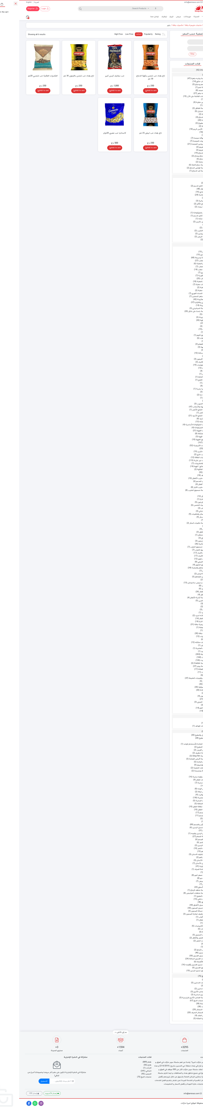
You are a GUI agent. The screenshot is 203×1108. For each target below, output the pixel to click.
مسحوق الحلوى (182, 565)
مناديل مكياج (183, 950)
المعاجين (186, 571)
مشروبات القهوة (184, 430)
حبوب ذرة (184, 395)
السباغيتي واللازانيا (183, 302)
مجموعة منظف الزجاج (179, 890)
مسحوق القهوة (182, 439)
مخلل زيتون (183, 541)
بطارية (185, 932)
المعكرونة (184, 305)
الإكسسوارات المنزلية (182, 768)
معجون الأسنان (182, 863)
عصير (186, 472)
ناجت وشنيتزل (184, 111)
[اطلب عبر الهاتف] (196, 1099)
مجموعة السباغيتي (180, 308)
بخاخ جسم (184, 815)
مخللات (189, 526)
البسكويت (186, 657)
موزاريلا (185, 126)
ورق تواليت (183, 795)
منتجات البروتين (185, 233)
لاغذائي (190, 731)
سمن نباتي (184, 511)
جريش (185, 374)
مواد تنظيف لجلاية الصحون (177, 914)
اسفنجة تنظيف (182, 753)
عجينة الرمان (183, 574)
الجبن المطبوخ (184, 123)
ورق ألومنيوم (183, 765)
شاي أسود (184, 419)
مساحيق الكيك (184, 553)
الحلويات (186, 228)
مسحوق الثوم (182, 335)
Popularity (129, 34)
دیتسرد (185, 612)
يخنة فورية (183, 275)
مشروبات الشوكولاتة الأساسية (178, 424)
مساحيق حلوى (184, 559)
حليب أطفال (183, 484)
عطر (186, 821)
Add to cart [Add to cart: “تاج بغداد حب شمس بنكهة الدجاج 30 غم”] (132, 90)
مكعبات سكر (185, 517)
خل (187, 356)
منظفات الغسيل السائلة (179, 959)
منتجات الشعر (182, 941)
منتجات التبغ (188, 976)
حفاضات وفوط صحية (182, 777)
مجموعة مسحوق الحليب (178, 490)
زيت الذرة (184, 499)
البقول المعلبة (183, 281)
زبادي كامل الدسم (181, 186)
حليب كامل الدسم (181, 216)
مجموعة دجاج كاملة (180, 165)
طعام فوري (186, 272)
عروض (159, 16)
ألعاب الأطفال (185, 920)
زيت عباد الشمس (181, 505)
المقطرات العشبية (183, 648)
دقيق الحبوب (183, 404)
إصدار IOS (15, 1093)
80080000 (190, 2)
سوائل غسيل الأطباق (182, 905)
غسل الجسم (183, 839)
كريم (186, 947)
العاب (186, 923)
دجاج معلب (183, 266)
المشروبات (188, 442)
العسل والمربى (184, 600)
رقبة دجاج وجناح (181, 156)
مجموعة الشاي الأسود (181, 416)
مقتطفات (184, 338)
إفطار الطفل (185, 594)
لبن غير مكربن (182, 222)
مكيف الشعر (183, 848)
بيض (186, 239)
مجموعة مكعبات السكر (179, 523)
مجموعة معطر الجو (182, 875)
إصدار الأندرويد (33, 1093)
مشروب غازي (183, 454)
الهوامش (186, 609)
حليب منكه (183, 219)
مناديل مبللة (183, 792)
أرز (191, 249)
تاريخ (186, 630)
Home (192, 25)
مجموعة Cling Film (180, 756)
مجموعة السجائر (183, 1009)
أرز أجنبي (186, 252)
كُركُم (186, 332)
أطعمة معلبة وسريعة (184, 257)
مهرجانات (168, 16)
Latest (119, 34)
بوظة (186, 132)
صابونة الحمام (182, 836)
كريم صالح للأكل (184, 204)
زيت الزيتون (183, 502)
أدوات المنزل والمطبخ (184, 735)
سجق (186, 105)
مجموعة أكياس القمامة (179, 759)
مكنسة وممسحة (181, 771)
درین (186, 872)
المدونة (177, 16)
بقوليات (187, 392)
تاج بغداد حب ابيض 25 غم (131, 133)
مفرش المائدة (183, 762)
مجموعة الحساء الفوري (181, 293)
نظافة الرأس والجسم (182, 824)
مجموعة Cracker (181, 663)
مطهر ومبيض (185, 881)
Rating (138, 34)
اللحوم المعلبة (182, 263)
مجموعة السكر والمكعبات (182, 514)
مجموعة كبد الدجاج (180, 171)
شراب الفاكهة (183, 469)
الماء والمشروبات (181, 463)
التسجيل (24, 1081)
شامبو (185, 830)
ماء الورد (185, 651)
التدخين (189, 980)
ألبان (190, 180)
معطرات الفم (185, 708)
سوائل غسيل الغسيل (182, 956)
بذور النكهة (186, 347)
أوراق (190, 774)
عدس (186, 386)
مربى (186, 606)
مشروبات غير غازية (182, 460)
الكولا (186, 448)
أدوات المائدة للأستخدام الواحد (176, 744)
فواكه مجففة (185, 627)
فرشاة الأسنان (182, 860)
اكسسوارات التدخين (182, 983)
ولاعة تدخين (183, 989)
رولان (186, 818)
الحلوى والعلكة (184, 669)
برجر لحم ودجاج (182, 84)
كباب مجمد (183, 90)
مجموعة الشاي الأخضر (181, 410)
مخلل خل (186, 529)
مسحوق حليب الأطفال (181, 478)
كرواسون (184, 696)
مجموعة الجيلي (184, 702)
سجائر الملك (183, 1015)
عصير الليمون (183, 359)
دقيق (188, 401)
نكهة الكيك (183, 362)
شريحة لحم (183, 87)
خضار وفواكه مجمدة (182, 138)
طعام (186, 25)
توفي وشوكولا (184, 687)
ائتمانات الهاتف (182, 726)
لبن (188, 210)
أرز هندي (184, 254)
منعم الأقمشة (183, 962)
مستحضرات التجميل (184, 935)
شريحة (185, 114)
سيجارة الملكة (182, 1018)
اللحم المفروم (185, 147)
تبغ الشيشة (185, 1003)
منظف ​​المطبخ (183, 896)
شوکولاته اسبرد (182, 615)
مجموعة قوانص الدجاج (179, 168)
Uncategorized (187, 70)
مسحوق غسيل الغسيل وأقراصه (178, 965)
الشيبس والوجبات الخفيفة (180, 678)
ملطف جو (184, 878)
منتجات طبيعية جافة (174, 25)
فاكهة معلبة (183, 290)
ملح (186, 341)
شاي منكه (184, 422)
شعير (186, 398)
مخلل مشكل (183, 535)
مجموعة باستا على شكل (178, 311)
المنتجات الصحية (183, 801)
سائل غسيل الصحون (180, 908)
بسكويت (184, 660)
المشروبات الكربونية (182, 445)
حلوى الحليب (183, 231)
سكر (186, 520)
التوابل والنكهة (186, 320)
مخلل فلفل (184, 532)
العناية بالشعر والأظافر (181, 938)
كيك (188, 693)
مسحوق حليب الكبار (182, 487)
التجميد (190, 75)
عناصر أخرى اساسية (182, 995)
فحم (186, 986)
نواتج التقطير (187, 645)
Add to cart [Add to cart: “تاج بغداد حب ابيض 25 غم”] (132, 148)
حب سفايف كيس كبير (95, 76)
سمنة (188, 198)
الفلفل (186, 326)
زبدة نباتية (184, 201)
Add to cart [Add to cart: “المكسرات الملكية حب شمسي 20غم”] (25, 90)
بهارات (185, 329)
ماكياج (187, 944)
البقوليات (186, 368)
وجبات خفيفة (186, 654)
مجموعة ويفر (183, 666)
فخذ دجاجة (183, 162)
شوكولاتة (184, 690)
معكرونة (186, 314)
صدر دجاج (184, 159)
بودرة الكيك (183, 556)
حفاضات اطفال (182, 780)
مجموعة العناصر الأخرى (183, 992)
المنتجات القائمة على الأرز (178, 96)
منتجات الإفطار (186, 592)
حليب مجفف (187, 475)
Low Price (110, 34)
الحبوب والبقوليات (185, 365)
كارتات (190, 716)
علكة (186, 675)
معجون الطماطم (182, 577)
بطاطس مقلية (182, 102)
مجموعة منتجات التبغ (183, 1000)
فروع (152, 16)
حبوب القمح (183, 380)
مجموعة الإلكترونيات (184, 926)
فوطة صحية (183, 783)
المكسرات (184, 636)
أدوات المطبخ (185, 738)
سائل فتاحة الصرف (182, 869)
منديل (187, 786)
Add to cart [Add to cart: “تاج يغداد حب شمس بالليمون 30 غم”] (61, 90)
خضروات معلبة (182, 284)
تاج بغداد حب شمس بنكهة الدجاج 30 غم (131, 77)
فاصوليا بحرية (182, 389)
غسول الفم (184, 857)
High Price (99, 34)
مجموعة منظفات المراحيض (177, 893)
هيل (186, 350)
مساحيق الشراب (182, 550)
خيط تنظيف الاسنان (180, 854)
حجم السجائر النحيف (180, 1012)
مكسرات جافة (158, 25)
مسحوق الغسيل (182, 968)
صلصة (187, 580)
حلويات (189, 225)
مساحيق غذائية (186, 544)
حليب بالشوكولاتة (181, 213)
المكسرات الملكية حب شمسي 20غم (23, 76)
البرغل (186, 371)
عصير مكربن (183, 451)
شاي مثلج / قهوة (181, 466)
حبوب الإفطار (185, 618)
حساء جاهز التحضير (180, 296)
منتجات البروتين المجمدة (182, 144)
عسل (186, 603)
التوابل (187, 323)
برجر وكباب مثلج (183, 81)
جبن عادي (184, 192)
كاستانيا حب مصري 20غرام (95, 133)
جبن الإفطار (185, 189)
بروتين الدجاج (184, 153)
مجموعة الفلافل (182, 108)
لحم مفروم (184, 150)
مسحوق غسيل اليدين (179, 971)
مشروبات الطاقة (182, 457)
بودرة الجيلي (183, 562)
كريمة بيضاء (183, 207)
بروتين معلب (185, 260)
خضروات (188, 135)
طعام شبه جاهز (184, 93)
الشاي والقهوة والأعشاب (183, 407)
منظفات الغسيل (186, 953)
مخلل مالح (186, 538)
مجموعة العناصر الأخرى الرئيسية (175, 997)
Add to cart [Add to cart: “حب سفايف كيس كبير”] (97, 90)
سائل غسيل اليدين (180, 827)
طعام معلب (185, 278)
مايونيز (185, 589)
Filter (173, 54)
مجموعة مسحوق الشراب (180, 547)
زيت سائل (186, 496)
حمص (186, 383)
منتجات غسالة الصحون (181, 911)
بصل (186, 99)
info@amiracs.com (174, 2)
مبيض (185, 884)
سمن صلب (186, 508)
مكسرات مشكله (182, 642)
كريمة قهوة (183, 436)
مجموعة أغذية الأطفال (179, 597)
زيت (190, 493)
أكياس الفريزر (182, 750)
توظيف (145, 16)
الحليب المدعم (182, 481)
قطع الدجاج (183, 117)
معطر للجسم (185, 812)
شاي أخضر (184, 413)
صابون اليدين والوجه (180, 833)
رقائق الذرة (184, 621)
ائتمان (187, 723)
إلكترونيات (186, 929)
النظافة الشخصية (185, 798)
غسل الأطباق (187, 902)
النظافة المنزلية (186, 866)
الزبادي (187, 183)
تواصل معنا (135, 16)
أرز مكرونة (184, 317)
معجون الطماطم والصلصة (182, 568)
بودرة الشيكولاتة (181, 427)
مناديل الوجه (183, 789)
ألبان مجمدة (187, 120)
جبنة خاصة (184, 195)
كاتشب (185, 586)
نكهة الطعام (183, 344)
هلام (186, 705)
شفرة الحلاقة (183, 804)
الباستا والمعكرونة (185, 299)
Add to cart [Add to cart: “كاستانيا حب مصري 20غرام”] (97, 148)
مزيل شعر (184, 842)
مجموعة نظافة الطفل (182, 806)
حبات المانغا (183, 377)
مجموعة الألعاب (186, 917)
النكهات (185, 1006)
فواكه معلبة (185, 287)
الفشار (185, 681)
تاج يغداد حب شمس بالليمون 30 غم (59, 76)
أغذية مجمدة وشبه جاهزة (182, 78)
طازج (191, 176)
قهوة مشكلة (183, 433)
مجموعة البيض (184, 236)
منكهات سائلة (184, 353)
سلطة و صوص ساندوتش (178, 583)
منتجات (189, 16)
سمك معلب (183, 269)
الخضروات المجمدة (181, 141)
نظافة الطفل (183, 809)
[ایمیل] (40, 1081)
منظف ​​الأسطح (184, 887)
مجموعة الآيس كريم (182, 129)
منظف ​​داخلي (183, 899)
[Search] (96, 8)
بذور (186, 639)
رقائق (186, 684)
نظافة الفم (186, 851)
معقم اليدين (183, 845)
